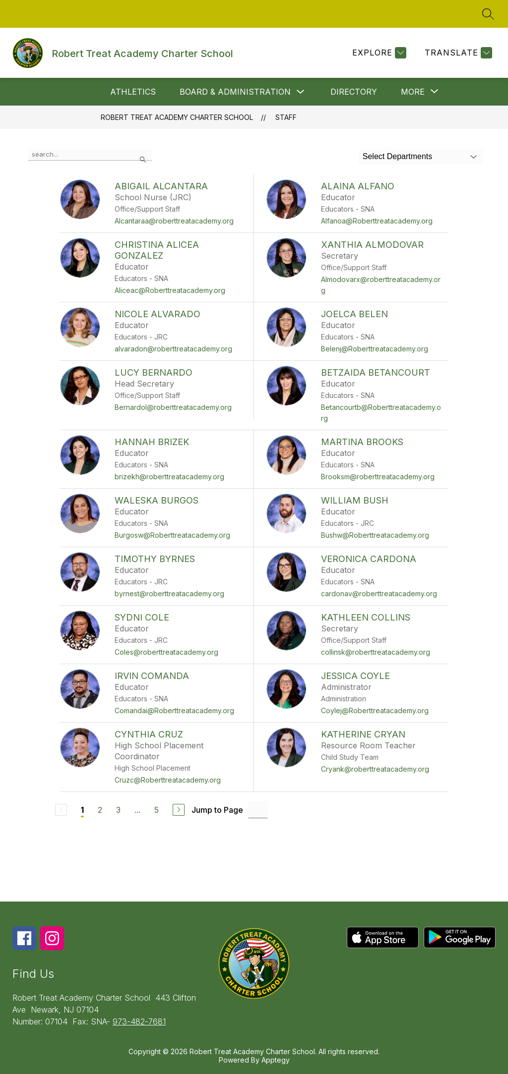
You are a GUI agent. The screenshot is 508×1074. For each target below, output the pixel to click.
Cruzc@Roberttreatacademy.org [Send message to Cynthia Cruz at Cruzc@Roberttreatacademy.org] (168, 780)
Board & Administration (235, 92)
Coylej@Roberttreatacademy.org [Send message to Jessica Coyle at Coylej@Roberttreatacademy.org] (375, 710)
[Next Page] (179, 810)
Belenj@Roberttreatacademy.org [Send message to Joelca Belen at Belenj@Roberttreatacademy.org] (374, 348)
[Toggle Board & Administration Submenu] (301, 92)
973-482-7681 (139, 1021)
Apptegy (275, 1060)
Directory (353, 92)
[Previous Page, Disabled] (61, 810)
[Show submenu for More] (413, 92)
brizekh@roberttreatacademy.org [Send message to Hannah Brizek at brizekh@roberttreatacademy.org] (169, 476)
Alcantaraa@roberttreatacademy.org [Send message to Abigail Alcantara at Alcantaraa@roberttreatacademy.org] (174, 221)
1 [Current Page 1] (82, 810)
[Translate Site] (457, 53)
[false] (90, 155)
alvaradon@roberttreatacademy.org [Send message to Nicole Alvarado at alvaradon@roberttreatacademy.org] (173, 348)
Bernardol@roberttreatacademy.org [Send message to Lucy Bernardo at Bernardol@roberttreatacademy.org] (173, 407)
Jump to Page (217, 810)
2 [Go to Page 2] (100, 810)
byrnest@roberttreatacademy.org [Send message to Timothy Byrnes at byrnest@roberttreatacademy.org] (169, 593)
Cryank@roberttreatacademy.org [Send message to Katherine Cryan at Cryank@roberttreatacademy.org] (375, 769)
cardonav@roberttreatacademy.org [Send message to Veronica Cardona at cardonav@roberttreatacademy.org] (379, 593)
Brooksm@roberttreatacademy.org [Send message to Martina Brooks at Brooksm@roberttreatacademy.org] (378, 476)
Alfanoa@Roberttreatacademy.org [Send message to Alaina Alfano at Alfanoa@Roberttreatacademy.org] (377, 221)
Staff (286, 117)
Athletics (133, 92)
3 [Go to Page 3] (118, 810)
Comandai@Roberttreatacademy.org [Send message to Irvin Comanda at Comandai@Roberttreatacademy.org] (174, 710)
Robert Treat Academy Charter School (177, 117)
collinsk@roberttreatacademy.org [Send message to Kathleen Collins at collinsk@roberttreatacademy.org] (375, 652)
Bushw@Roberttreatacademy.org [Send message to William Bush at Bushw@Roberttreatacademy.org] (375, 535)
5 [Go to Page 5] (156, 810)
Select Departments (398, 156)
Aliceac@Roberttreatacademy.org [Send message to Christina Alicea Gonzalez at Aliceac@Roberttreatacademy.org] (170, 290)
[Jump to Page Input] (258, 809)
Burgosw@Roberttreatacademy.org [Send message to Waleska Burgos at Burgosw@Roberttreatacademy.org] (172, 535)
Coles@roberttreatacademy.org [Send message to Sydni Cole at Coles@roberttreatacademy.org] (166, 652)
